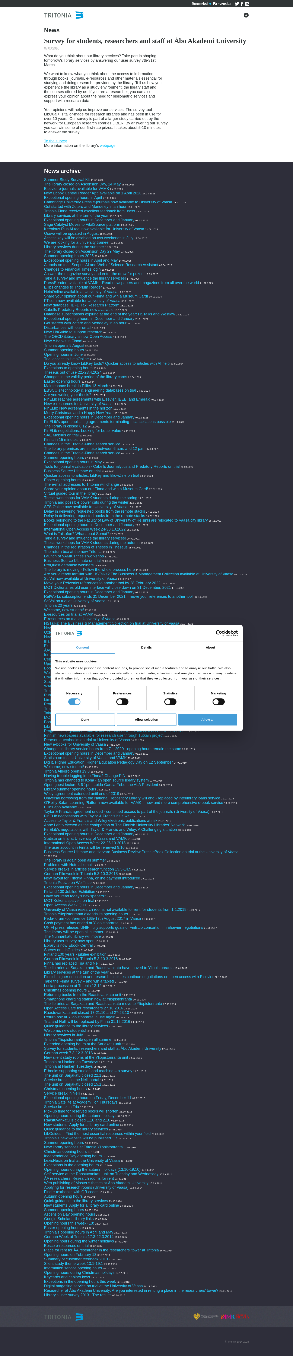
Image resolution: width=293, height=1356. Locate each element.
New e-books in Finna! (63, 341)
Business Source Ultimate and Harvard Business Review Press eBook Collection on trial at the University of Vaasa (141, 852)
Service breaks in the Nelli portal (71, 1080)
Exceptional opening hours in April (73, 197)
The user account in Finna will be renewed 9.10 (84, 847)
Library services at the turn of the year (76, 215)
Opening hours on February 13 (70, 1254)
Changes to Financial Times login (72, 269)
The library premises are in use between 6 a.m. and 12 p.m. (95, 448)
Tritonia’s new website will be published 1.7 (80, 1138)
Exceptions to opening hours (68, 368)
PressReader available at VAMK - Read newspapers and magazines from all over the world (121, 283)
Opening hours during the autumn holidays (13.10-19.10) (92, 1169)
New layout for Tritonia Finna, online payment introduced (92, 878)
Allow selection (146, 719)
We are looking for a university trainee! (77, 242)
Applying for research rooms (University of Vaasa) (86, 1187)
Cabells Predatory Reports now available (79, 310)
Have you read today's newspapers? (75, 896)
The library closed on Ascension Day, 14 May (82, 184)
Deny (85, 719)
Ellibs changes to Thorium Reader (73, 287)
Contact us (79, 2)
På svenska (222, 3)
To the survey (55, 141)
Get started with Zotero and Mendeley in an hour (85, 206)
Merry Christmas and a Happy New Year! (79, 413)
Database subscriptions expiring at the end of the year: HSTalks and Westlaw (109, 314)
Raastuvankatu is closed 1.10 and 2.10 (77, 1120)
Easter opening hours (62, 381)
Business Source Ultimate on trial (72, 471)
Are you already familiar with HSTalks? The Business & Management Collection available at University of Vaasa (138, 574)
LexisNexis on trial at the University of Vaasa (82, 1160)
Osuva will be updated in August (71, 233)
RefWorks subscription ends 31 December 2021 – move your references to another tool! (119, 596)
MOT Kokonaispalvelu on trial (69, 900)
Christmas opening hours (65, 990)
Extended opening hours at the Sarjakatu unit (82, 1044)
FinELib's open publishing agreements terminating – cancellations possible (107, 422)
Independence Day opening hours (73, 1156)
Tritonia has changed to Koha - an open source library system (96, 780)
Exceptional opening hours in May (73, 462)
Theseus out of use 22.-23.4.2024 (73, 372)
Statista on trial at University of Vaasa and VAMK (86, 758)
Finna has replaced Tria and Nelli (72, 963)
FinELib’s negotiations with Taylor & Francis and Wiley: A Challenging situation (110, 829)
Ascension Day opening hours (69, 1214)
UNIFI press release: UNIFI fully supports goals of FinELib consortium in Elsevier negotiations (123, 927)
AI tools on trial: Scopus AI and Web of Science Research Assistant (101, 265)
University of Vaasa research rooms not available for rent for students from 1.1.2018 (115, 909)
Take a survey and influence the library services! (85, 278)
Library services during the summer (74, 247)
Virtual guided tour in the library (70, 493)
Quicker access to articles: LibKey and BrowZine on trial (91, 475)
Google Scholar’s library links (69, 1219)
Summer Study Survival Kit (67, 180)
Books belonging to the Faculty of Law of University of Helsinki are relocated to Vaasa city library (126, 520)
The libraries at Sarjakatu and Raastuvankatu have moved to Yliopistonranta (109, 968)
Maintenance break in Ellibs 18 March (76, 386)
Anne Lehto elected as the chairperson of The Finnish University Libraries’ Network (114, 825)
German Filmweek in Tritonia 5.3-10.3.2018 (81, 874)
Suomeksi (200, 3)
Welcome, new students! (65, 1030)
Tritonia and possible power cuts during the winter (86, 502)
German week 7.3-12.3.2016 (68, 1053)
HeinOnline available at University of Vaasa (81, 292)
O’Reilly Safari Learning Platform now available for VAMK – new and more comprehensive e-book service (133, 802)
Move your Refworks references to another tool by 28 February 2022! (103, 583)
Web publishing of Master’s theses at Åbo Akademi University (96, 1183)
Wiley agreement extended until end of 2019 (81, 794)
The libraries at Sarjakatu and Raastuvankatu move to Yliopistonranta (103, 1004)
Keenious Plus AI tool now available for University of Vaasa (94, 229)
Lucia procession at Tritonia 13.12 (73, 986)
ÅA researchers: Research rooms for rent (79, 1178)
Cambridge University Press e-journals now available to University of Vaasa (108, 202)
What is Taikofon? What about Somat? (76, 534)
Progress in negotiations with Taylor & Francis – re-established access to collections (115, 731)
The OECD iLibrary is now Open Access (78, 336)
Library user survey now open (69, 941)
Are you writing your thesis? (67, 395)
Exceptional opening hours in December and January (89, 220)
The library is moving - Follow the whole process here (89, 569)
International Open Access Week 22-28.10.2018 (85, 843)
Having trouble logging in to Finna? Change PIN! (85, 776)
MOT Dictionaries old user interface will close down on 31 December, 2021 (107, 587)
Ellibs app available (60, 807)
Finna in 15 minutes (61, 439)
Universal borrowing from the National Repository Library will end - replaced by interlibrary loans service (132, 798)
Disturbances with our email (67, 327)
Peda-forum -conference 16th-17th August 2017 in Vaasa (92, 918)
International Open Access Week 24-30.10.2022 (85, 529)
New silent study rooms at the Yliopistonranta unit (86, 1057)
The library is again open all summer (75, 860)
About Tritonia (105, 2)
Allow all (207, 719)
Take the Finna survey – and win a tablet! (79, 981)
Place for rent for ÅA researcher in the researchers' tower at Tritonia (101, 1250)
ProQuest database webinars (69, 565)
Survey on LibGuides (62, 950)
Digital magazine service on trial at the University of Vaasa (93, 1286)
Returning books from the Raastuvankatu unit (82, 995)
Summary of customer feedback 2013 (76, 1259)
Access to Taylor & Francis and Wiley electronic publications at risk (100, 820)
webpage (107, 145)
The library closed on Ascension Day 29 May (82, 251)
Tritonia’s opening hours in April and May (78, 1232)
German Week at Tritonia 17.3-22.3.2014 (79, 1237)
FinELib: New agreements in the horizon (78, 408)
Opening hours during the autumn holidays (80, 1116)
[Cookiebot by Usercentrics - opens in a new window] (219, 633)
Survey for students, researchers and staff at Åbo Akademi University (102, 1048)
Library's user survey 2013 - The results (77, 1295)
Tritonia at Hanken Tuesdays (68, 1066)
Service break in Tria (61, 1107)
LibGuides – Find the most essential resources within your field (97, 1133)
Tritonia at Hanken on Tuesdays (71, 1062)
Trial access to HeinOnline (66, 359)
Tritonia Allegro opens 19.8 (67, 771)
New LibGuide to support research (73, 332)
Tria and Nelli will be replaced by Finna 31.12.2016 (87, 1021)
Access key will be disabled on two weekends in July (88, 238)
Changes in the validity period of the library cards (85, 377)
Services (57, 2)
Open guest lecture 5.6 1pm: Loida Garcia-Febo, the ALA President (101, 785)
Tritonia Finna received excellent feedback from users (90, 211)
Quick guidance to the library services (76, 1026)
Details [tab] (146, 647)
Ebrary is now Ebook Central (68, 945)
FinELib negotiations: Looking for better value (82, 431)
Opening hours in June (63, 354)
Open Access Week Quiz (65, 905)
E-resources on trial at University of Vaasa (80, 619)
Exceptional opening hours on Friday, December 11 (87, 1098)
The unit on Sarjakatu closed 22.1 (72, 1075)
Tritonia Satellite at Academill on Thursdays (81, 1102)
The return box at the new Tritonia (73, 552)
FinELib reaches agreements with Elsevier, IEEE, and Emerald (97, 399)
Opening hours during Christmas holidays (79, 1272)
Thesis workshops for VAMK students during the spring (90, 498)
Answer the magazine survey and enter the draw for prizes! (94, 274)
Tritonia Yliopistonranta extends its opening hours (86, 914)
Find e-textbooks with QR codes (72, 1192)
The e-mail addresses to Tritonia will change (81, 484)
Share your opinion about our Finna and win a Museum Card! (96, 296)
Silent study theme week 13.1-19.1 (73, 1263)
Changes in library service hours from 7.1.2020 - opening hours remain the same (112, 749)
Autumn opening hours (63, 1196)
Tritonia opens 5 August (64, 345)
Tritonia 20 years (58, 605)
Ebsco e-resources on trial (66, 1246)
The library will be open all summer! (74, 932)
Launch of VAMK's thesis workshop (74, 556)
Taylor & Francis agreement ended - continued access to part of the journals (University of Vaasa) (127, 811)
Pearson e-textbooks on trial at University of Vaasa (87, 740)
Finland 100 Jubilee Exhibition (69, 891)
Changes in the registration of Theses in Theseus (86, 547)
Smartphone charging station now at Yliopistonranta (88, 999)
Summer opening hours (64, 350)
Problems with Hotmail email (68, 865)
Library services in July (63, 1035)
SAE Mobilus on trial (61, 435)
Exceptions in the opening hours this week (80, 1281)
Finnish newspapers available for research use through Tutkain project (103, 735)
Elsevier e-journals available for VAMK (76, 189)
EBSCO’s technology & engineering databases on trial (90, 390)
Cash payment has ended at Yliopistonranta (81, 923)
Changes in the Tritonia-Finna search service (82, 444)
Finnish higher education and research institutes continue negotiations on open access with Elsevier (129, 977)
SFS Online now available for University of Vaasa (86, 507)
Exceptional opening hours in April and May (81, 260)
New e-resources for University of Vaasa (78, 404)
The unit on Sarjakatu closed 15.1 (72, 1084)
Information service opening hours (73, 1268)
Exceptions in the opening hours (71, 1165)
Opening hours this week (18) (69, 1223)
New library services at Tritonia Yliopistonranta (83, 1147)
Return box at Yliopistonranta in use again (79, 1017)
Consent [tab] (82, 647)
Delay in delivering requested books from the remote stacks (94, 511)
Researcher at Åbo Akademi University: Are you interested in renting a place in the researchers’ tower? (131, 1290)
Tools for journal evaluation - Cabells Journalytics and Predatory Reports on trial (112, 466)
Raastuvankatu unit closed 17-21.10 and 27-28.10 (86, 1012)
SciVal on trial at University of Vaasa (74, 601)
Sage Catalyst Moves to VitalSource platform (82, 224)
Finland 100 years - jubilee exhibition (76, 954)
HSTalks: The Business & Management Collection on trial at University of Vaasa (111, 623)
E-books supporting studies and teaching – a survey (88, 1071)
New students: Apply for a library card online (81, 1125)
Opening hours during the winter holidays (79, 1241)
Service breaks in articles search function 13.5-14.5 (87, 869)
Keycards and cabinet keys (67, 1277)
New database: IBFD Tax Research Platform (82, 305)
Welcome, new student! (64, 610)
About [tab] (210, 647)
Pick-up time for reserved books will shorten (81, 1111)
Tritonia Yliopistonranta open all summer (78, 1039)
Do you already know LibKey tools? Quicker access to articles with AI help (107, 363)
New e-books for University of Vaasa (75, 744)
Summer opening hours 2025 (69, 256)
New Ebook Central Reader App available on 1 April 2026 (92, 193)
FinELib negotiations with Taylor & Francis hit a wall (87, 816)
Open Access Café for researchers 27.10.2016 (83, 1008)
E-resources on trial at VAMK (69, 614)
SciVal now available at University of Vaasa (80, 578)
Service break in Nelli (62, 1093)
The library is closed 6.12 (65, 426)
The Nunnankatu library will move (72, 936)
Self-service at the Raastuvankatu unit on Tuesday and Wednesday (101, 1174)
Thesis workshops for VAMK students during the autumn (92, 543)
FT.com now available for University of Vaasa (82, 301)
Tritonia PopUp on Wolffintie (68, 883)
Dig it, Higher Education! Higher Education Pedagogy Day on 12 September (108, 762)
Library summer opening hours (70, 789)
